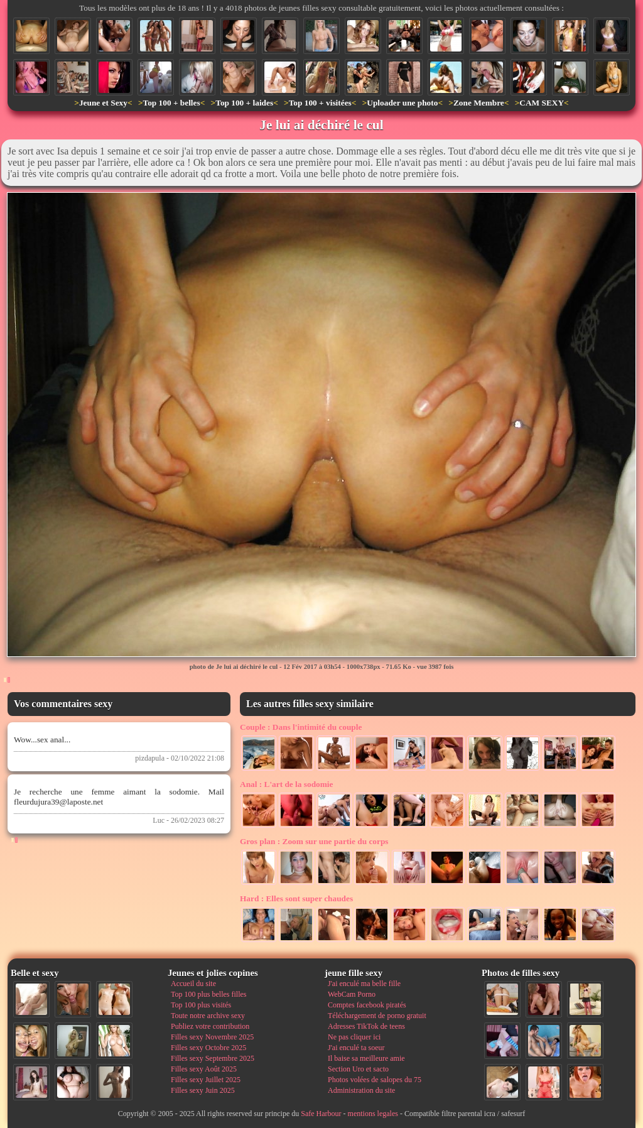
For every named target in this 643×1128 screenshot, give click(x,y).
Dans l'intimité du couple (301, 727)
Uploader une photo (402, 102)
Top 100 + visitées (320, 102)
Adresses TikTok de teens (366, 1026)
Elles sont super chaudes (296, 898)
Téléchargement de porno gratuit (377, 1015)
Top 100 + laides (244, 102)
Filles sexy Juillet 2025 (205, 1079)
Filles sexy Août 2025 (204, 1069)
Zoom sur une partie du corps (314, 841)
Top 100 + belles (171, 102)
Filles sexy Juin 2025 (203, 1090)
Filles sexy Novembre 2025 (212, 1037)
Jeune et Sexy (103, 102)
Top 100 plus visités (201, 1005)
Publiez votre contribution (210, 1026)
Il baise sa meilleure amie (366, 1058)
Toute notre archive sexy (208, 1015)
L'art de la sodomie (286, 784)
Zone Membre (478, 102)
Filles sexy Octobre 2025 (208, 1047)
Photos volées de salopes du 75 (374, 1079)
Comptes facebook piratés (367, 1005)
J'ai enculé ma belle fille (364, 983)
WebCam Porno (352, 994)
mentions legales (373, 1113)
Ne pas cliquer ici (354, 1037)
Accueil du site (193, 983)
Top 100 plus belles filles (208, 994)
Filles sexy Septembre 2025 (212, 1058)
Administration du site (361, 1090)
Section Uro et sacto (358, 1069)
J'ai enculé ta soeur (356, 1047)
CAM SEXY (541, 102)
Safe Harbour (321, 1113)
